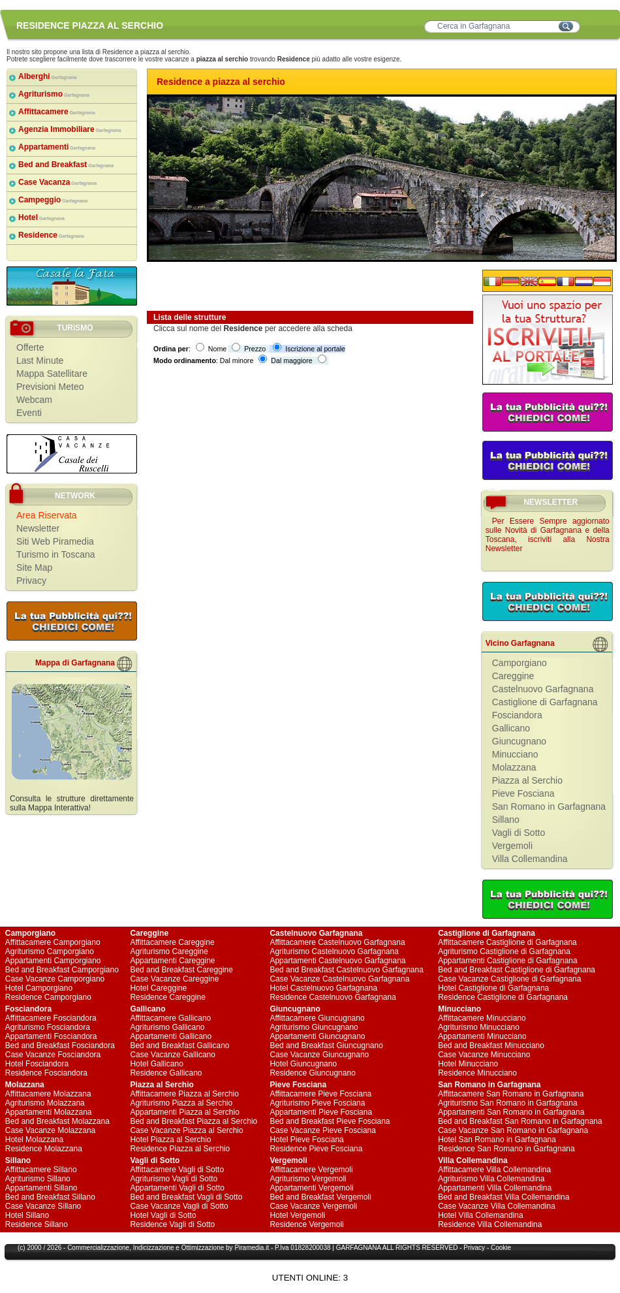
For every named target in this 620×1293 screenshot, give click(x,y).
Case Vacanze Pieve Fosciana (323, 1130)
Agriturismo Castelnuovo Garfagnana (334, 951)
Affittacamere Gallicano (170, 1018)
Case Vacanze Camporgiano (55, 978)
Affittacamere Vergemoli (311, 1169)
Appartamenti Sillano (41, 1187)
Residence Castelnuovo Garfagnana (332, 997)
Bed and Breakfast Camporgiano (62, 969)
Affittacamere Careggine (172, 942)
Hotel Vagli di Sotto (163, 1215)
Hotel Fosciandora (37, 1063)
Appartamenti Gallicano (170, 1036)
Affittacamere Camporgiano (53, 942)
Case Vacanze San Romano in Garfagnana (513, 1130)
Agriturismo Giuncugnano (314, 1027)
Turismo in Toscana (55, 554)
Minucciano (515, 754)
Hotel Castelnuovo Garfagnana (323, 988)
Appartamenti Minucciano (482, 1036)
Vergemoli (512, 845)
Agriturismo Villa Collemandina (491, 1178)
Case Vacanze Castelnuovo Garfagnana (339, 978)
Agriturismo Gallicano (167, 1027)
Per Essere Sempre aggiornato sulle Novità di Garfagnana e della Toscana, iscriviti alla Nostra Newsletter (548, 535)
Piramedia (249, 1247)
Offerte (30, 347)
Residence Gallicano (166, 1073)
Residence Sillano (36, 1224)
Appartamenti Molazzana (48, 1112)
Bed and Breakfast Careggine (181, 969)
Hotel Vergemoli (297, 1215)
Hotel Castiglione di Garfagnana (493, 988)
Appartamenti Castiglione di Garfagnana (507, 960)
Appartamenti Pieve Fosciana (321, 1112)
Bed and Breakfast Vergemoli (320, 1197)
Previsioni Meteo (50, 386)
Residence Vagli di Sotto (172, 1224)
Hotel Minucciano (468, 1063)
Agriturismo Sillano (37, 1178)
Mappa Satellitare (51, 373)
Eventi (29, 412)
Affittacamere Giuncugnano (317, 1018)
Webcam (34, 399)
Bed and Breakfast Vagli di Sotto (186, 1197)
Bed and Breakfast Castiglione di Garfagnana (516, 969)
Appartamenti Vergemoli (311, 1187)
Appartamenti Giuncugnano (317, 1036)
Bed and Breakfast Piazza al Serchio (193, 1121)
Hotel (41, 217)
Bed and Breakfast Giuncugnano (326, 1045)
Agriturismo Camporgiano (49, 951)
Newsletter (37, 528)
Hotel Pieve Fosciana (306, 1139)
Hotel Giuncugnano (303, 1063)
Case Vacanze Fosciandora (53, 1054)
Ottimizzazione (203, 1247)
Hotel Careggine (158, 988)
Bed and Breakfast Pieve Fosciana (330, 1121)
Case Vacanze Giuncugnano (319, 1054)
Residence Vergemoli (306, 1224)
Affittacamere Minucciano (482, 1018)
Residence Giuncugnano (312, 1073)
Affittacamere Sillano (41, 1169)
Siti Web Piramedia (55, 541)
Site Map (34, 567)
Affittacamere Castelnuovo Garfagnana (337, 942)
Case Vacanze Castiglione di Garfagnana (509, 978)
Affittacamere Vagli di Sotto (177, 1169)
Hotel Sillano (27, 1215)
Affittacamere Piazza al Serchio (184, 1093)
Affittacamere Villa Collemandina (494, 1169)
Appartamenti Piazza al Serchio (184, 1112)
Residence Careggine (167, 997)
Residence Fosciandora (46, 1073)
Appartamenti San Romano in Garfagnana (511, 1112)
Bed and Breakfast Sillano (50, 1197)
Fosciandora (517, 715)
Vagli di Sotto (518, 832)
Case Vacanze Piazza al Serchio (186, 1130)
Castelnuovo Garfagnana (543, 689)
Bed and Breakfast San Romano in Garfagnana (520, 1121)
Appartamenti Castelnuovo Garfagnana (337, 960)
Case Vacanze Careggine (174, 978)
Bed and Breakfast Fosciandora (60, 1045)
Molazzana (514, 767)
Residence (51, 235)
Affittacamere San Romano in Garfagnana (510, 1093)
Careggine (513, 676)
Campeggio (52, 199)
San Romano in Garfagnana (549, 806)
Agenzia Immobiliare (69, 129)
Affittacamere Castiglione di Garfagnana (507, 942)
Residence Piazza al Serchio (180, 1148)
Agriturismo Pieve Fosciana (317, 1103)
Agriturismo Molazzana (45, 1103)
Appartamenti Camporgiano (53, 960)
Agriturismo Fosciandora (47, 1027)
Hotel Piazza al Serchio (170, 1139)
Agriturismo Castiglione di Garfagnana (504, 951)
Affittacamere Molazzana (48, 1093)
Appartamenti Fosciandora (51, 1036)
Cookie (501, 1247)
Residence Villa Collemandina (490, 1224)
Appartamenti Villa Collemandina (494, 1187)
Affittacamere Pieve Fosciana (320, 1093)
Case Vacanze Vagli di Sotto (179, 1206)
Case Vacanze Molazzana (50, 1130)
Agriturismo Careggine (169, 951)
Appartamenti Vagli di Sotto (177, 1187)
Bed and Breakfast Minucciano (491, 1045)
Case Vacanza (57, 182)
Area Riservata (46, 515)
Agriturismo (53, 94)
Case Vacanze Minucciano (484, 1054)
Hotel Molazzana (34, 1139)
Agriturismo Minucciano (478, 1027)
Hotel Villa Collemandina (480, 1215)
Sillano (505, 819)
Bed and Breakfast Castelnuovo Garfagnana (347, 969)
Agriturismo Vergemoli (308, 1178)
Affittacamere (56, 111)
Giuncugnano (519, 741)
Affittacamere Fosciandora (51, 1018)
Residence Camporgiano (48, 997)
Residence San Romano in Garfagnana (506, 1148)
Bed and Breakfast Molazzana (57, 1121)
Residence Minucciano (477, 1073)
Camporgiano (519, 663)
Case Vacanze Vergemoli (313, 1206)
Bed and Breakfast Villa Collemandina (503, 1197)
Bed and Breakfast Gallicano (179, 1045)
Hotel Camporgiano (38, 988)
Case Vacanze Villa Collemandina (496, 1206)
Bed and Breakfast (66, 164)
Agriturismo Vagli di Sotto (173, 1178)
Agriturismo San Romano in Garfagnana (507, 1103)
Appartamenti (56, 147)
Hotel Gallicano (156, 1063)
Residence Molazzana (43, 1148)
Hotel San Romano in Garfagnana (497, 1139)
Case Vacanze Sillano (43, 1206)
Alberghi (47, 76)
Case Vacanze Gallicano (172, 1054)
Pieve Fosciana (523, 793)
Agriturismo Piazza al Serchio (181, 1103)
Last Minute (39, 360)
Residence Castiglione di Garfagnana (503, 997)
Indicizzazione (153, 1247)
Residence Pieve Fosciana (316, 1148)
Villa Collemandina (530, 859)
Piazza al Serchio (527, 780)
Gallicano (511, 728)
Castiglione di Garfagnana (545, 702)
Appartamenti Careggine (172, 960)
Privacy (31, 580)
